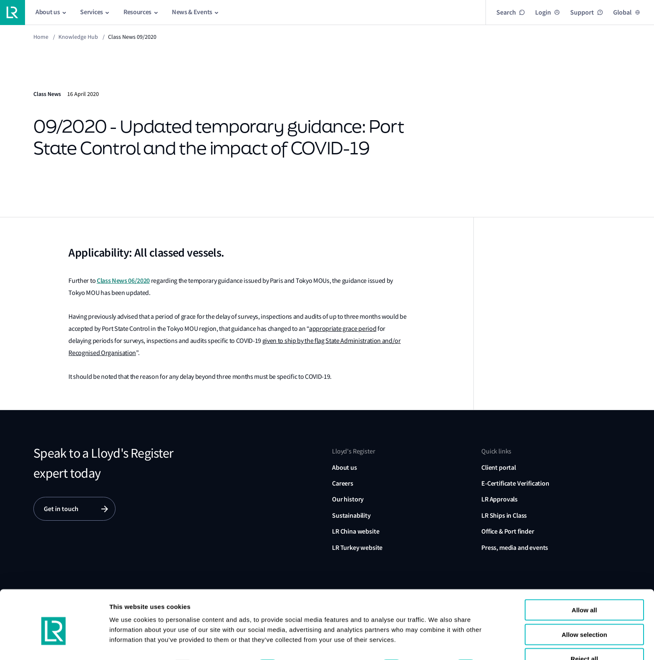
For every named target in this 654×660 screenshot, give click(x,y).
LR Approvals (499, 499)
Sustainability (351, 515)
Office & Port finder (507, 531)
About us (344, 467)
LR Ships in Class (504, 515)
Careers (342, 483)
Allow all (584, 574)
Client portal (498, 467)
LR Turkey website (357, 547)
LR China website (355, 531)
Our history (348, 499)
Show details (128, 643)
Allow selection (584, 598)
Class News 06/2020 (123, 280)
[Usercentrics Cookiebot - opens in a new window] (54, 643)
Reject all (584, 623)
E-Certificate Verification (515, 483)
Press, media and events (514, 547)
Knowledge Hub (78, 36)
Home (40, 36)
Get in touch (61, 508)
